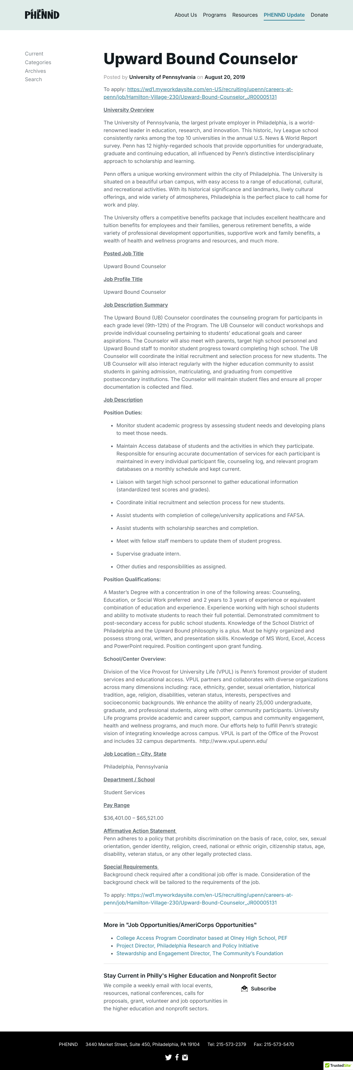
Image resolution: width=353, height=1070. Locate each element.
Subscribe (258, 988)
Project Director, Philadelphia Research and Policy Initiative (188, 945)
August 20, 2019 (225, 77)
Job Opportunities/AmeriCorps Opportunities (191, 925)
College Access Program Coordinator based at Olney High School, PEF (202, 938)
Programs (214, 15)
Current (34, 53)
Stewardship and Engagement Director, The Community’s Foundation (200, 953)
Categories (38, 62)
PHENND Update (284, 15)
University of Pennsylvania (162, 77)
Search (33, 79)
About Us (185, 15)
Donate (319, 15)
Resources (245, 15)
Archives (35, 71)
